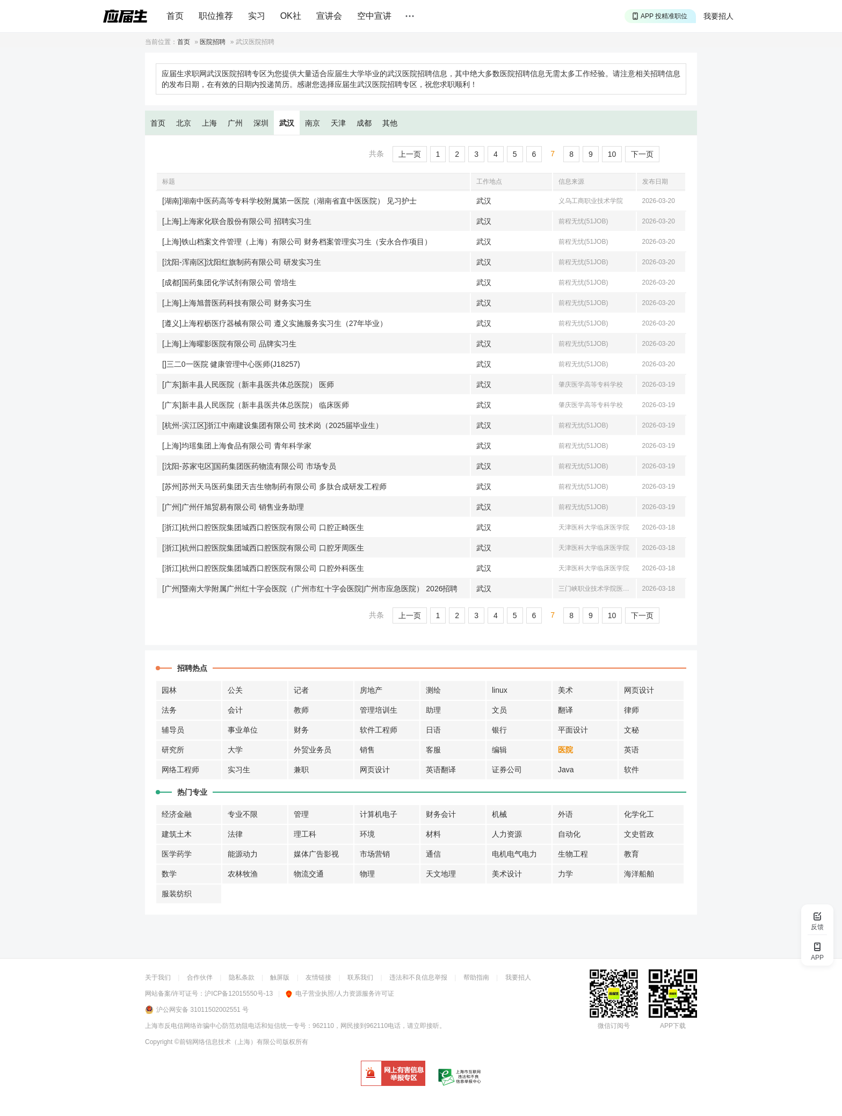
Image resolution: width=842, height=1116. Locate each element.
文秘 (631, 730)
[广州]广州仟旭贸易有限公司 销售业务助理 (233, 507)
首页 (175, 15)
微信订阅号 (614, 1026)
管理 (301, 814)
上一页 (409, 154)
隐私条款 (242, 977)
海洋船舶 (639, 873)
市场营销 (375, 854)
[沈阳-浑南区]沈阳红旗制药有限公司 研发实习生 (241, 262)
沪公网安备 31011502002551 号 (202, 1009)
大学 (235, 749)
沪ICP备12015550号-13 (239, 993)
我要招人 (718, 16)
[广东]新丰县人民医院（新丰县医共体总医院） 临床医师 (255, 405)
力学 (565, 873)
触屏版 (279, 977)
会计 (235, 710)
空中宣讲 (374, 15)
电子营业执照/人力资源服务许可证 (339, 993)
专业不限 (243, 814)
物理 (367, 873)
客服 (433, 749)
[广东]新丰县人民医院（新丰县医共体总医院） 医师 (248, 384)
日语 (433, 730)
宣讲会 (329, 15)
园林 (169, 690)
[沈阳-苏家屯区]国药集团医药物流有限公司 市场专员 (249, 466)
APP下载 (673, 1026)
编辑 (499, 749)
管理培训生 (378, 710)
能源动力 (243, 854)
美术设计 (507, 873)
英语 (631, 749)
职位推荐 (216, 15)
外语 (565, 814)
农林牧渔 (243, 873)
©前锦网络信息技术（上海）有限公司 (228, 1042)
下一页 (642, 154)
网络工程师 (180, 769)
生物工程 (573, 854)
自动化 (569, 834)
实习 (256, 15)
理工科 (305, 834)
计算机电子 (378, 814)
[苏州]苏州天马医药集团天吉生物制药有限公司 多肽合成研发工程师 (274, 486)
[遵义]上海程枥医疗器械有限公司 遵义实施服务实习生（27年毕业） (274, 323)
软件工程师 (378, 730)
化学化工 (639, 814)
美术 (565, 690)
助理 (433, 710)
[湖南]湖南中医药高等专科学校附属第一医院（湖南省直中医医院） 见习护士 (289, 201)
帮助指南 (476, 977)
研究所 (173, 749)
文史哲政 (639, 834)
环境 (367, 834)
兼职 (301, 769)
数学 (169, 873)
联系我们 (360, 977)
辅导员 (173, 730)
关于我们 (158, 977)
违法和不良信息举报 (418, 977)
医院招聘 (213, 42)
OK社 (290, 15)
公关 (235, 690)
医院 (565, 749)
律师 (631, 710)
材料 (433, 834)
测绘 (433, 690)
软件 (631, 769)
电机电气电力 (514, 854)
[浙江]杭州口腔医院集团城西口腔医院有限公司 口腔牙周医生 (263, 547)
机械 (499, 814)
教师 (301, 710)
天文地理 (441, 873)
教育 (631, 854)
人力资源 (507, 834)
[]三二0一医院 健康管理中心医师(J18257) (231, 364)
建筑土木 (177, 834)
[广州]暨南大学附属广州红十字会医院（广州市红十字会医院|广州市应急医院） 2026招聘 (310, 588)
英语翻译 (441, 769)
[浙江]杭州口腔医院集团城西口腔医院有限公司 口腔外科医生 (263, 568)
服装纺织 (177, 893)
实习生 (239, 769)
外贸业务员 (312, 749)
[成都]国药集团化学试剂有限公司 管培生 (229, 282)
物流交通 (309, 873)
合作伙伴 (200, 977)
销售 (367, 749)
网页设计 (639, 690)
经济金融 (177, 814)
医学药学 (177, 854)
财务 (301, 730)
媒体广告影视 (316, 854)
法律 (235, 834)
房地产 (371, 690)
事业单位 (243, 730)
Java (566, 769)
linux (499, 690)
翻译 (565, 710)
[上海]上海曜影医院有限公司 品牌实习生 (229, 343)
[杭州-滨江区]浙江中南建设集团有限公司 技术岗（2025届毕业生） (272, 425)
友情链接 (318, 977)
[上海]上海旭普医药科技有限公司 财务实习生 (236, 303)
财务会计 (441, 814)
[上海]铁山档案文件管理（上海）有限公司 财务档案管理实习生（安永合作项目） (297, 241)
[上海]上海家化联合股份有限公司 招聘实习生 (236, 221)
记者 (301, 690)
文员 (499, 710)
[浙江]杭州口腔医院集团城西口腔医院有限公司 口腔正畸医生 (263, 527)
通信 (433, 854)
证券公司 (507, 769)
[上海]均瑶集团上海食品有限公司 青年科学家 (236, 445)
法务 (169, 710)
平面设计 (573, 730)
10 (612, 154)
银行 (499, 730)
